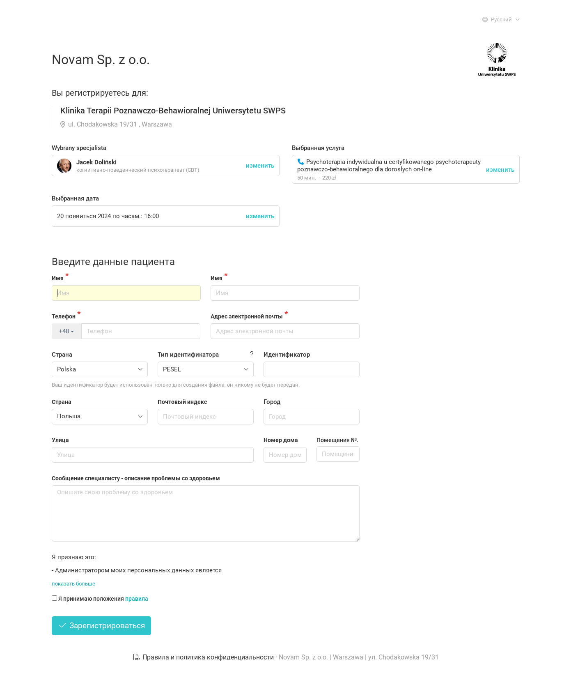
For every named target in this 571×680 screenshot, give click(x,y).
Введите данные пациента (113, 261)
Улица (60, 440)
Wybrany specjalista (79, 148)
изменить (500, 169)
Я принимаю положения (100, 598)
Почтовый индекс (182, 402)
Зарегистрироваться (101, 625)
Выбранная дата (75, 198)
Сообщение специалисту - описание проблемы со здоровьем (136, 478)
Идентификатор (287, 354)
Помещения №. (337, 440)
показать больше (73, 584)
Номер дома (281, 440)
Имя (58, 278)
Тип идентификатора (188, 354)
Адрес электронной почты (247, 316)
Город (272, 402)
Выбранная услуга (318, 148)
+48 (66, 331)
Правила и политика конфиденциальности (204, 657)
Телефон (64, 316)
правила (136, 598)
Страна (62, 354)
